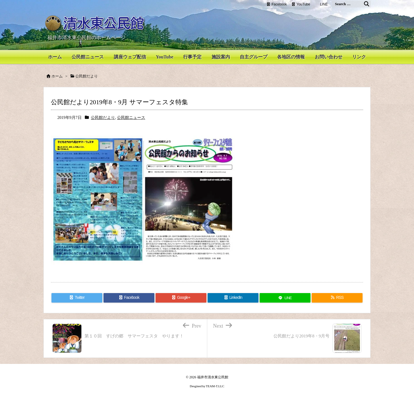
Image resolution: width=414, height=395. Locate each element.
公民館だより (103, 113)
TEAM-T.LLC (215, 381)
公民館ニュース (131, 113)
